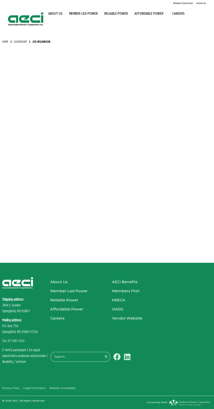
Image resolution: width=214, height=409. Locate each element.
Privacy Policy (11, 388)
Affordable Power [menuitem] (148, 13)
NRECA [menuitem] (118, 300)
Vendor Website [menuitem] (127, 318)
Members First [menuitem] (125, 291)
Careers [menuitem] (178, 13)
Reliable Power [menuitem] (116, 13)
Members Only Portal (183, 3)
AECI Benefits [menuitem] (125, 282)
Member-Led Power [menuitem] (83, 13)
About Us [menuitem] (55, 13)
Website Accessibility (62, 388)
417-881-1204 (15, 341)
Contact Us (201, 3)
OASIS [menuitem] (117, 309)
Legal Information (34, 388)
